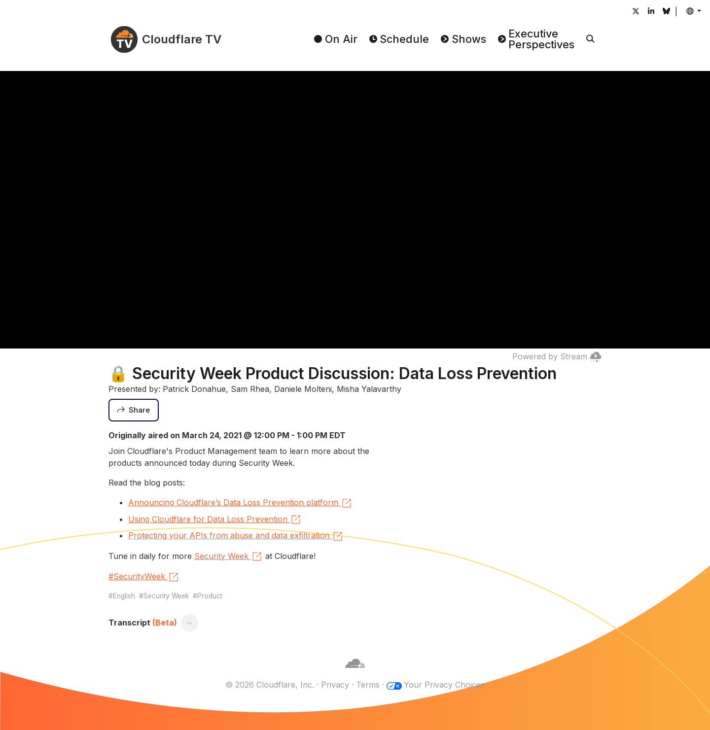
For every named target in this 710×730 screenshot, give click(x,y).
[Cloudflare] (355, 673)
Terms (368, 685)
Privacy (335, 685)
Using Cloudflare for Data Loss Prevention (215, 519)
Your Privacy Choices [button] (444, 685)
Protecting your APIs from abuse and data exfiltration (236, 536)
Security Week (228, 556)
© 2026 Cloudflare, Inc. (269, 685)
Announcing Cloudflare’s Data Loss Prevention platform (240, 503)
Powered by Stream (557, 356)
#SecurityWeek (143, 577)
